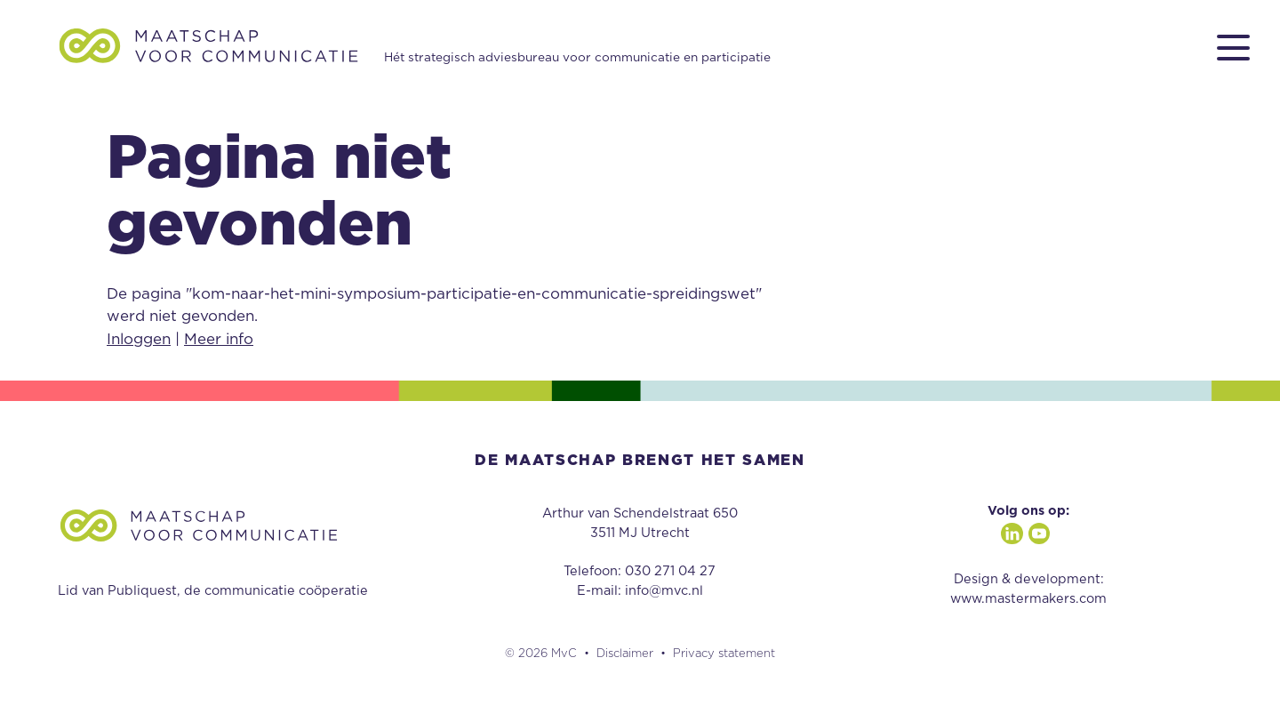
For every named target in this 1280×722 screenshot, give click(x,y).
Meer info (218, 339)
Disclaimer (624, 654)
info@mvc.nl (664, 591)
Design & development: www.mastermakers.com (1028, 589)
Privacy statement (724, 654)
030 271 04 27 (670, 571)
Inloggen (139, 339)
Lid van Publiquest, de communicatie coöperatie (213, 591)
